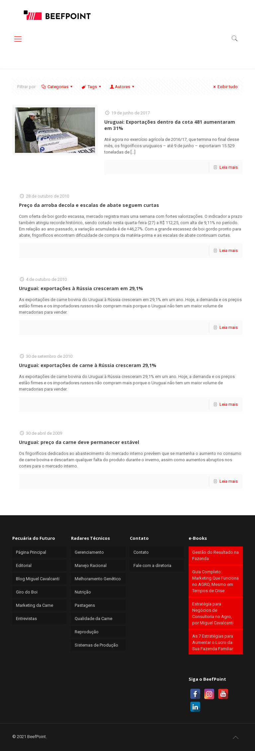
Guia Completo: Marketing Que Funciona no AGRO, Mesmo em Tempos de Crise (215, 581)
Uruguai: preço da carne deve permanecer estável (79, 442)
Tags (91, 86)
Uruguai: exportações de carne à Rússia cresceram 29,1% (87, 365)
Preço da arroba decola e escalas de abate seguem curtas (89, 205)
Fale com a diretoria (152, 565)
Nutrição (83, 592)
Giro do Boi (27, 592)
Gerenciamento (89, 552)
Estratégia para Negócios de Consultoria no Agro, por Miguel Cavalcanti (212, 613)
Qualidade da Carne (93, 618)
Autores (122, 86)
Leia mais (228, 167)
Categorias (57, 86)
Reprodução (87, 631)
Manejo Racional (91, 565)
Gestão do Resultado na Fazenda (215, 555)
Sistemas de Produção (96, 645)
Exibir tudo (225, 86)
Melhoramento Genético (98, 578)
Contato (141, 552)
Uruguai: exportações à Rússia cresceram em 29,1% (81, 288)
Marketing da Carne (34, 605)
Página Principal (31, 552)
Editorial (24, 565)
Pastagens (85, 605)
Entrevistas (26, 618)
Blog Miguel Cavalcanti (37, 578)
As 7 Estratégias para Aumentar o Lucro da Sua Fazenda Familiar (212, 642)
